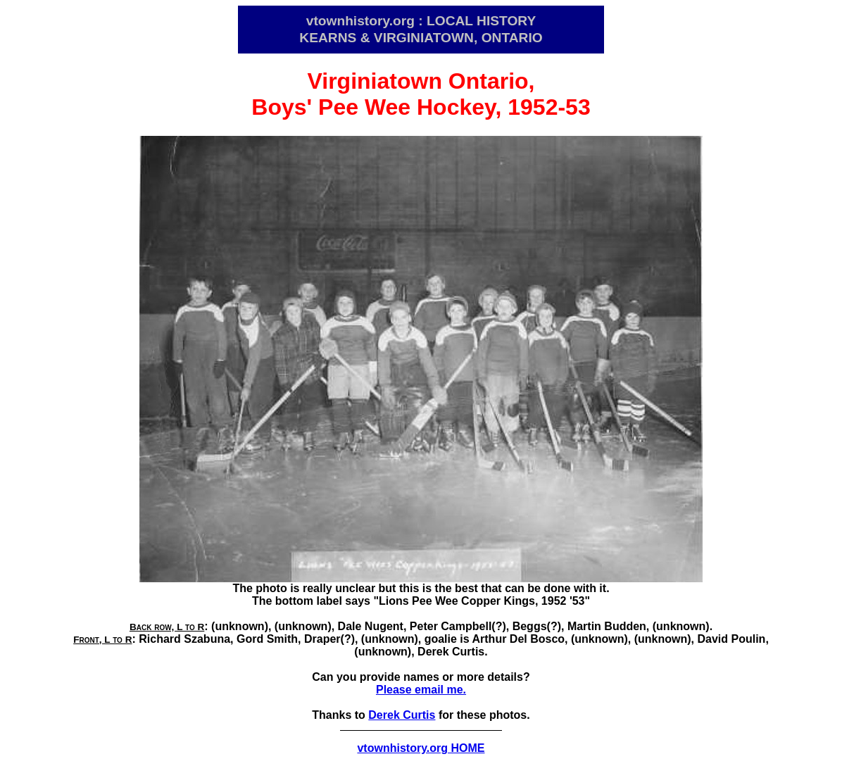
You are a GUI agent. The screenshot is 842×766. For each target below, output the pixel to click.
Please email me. (421, 690)
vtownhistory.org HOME (420, 748)
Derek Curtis (401, 715)
